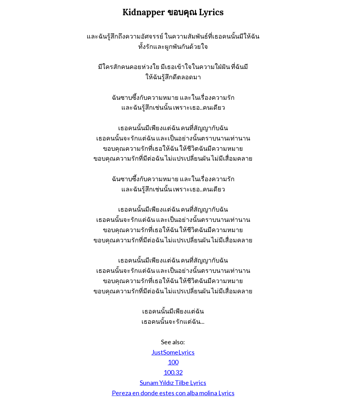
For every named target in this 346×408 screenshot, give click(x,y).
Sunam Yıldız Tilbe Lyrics (173, 382)
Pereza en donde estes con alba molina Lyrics (173, 393)
